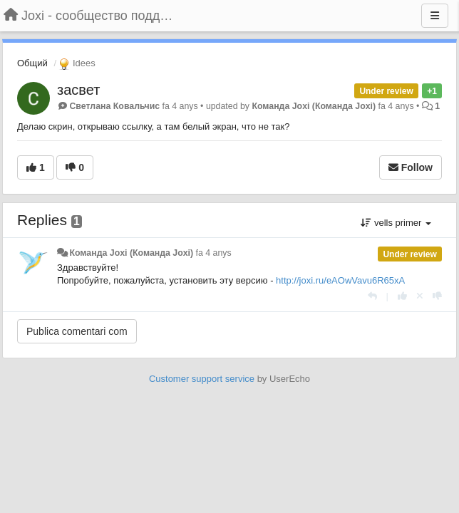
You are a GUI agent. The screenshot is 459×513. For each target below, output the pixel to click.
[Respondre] (372, 296)
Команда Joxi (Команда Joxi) (314, 106)
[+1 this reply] (402, 296)
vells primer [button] (396, 222)
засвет (78, 90)
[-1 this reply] (437, 296)
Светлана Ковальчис (114, 106)
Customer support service (201, 378)
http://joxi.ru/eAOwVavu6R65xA (340, 280)
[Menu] (434, 16)
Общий (32, 63)
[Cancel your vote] (419, 296)
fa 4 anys (214, 253)
